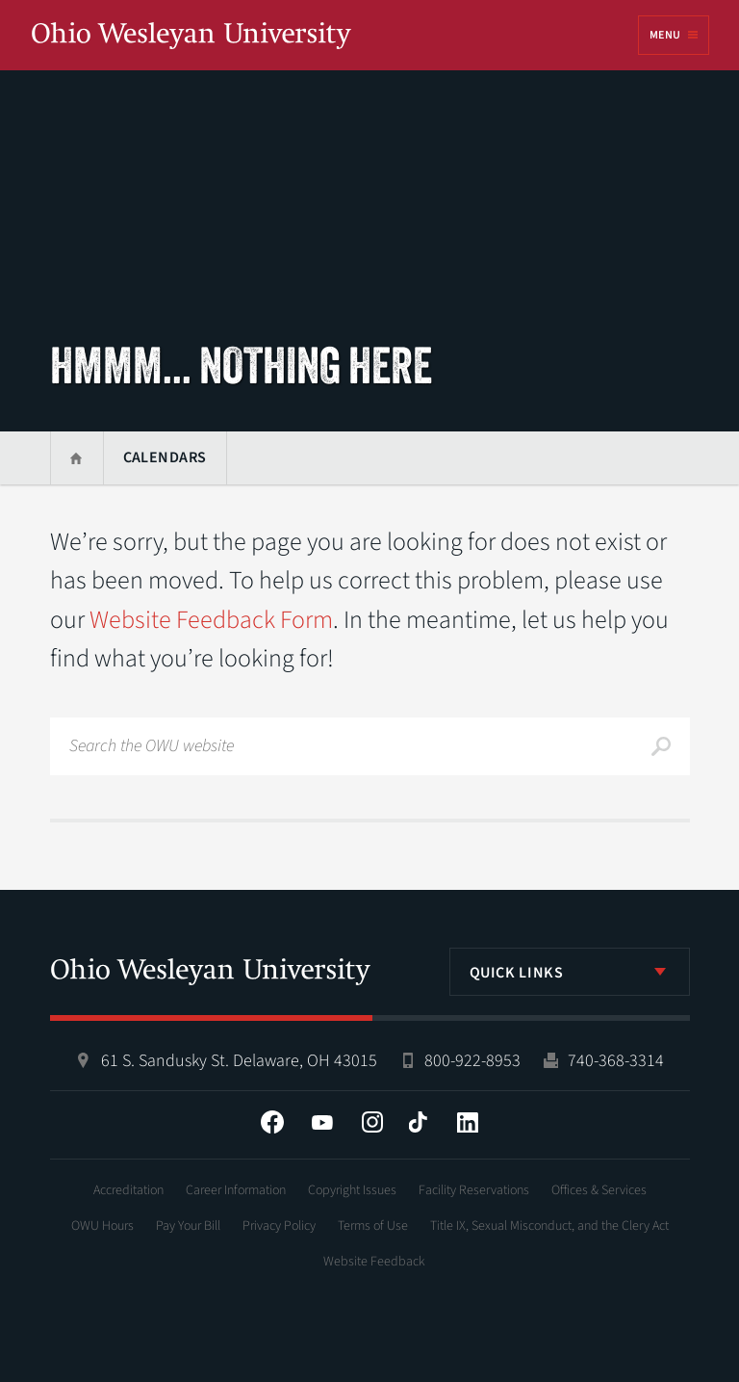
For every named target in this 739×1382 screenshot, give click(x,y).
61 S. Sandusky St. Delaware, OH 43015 (239, 1061)
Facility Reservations (474, 1190)
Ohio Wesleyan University (191, 36)
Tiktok (417, 1122)
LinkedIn (467, 1122)
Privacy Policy (279, 1226)
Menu (665, 35)
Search (661, 746)
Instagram (372, 1122)
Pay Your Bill (188, 1226)
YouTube (322, 1122)
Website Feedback (374, 1261)
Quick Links (517, 972)
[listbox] (569, 972)
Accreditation (128, 1190)
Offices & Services (599, 1190)
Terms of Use (373, 1226)
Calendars (165, 457)
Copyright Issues (352, 1190)
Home (76, 457)
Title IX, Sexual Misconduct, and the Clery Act (549, 1226)
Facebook (272, 1122)
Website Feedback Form (211, 620)
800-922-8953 (472, 1061)
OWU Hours (102, 1226)
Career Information (236, 1190)
